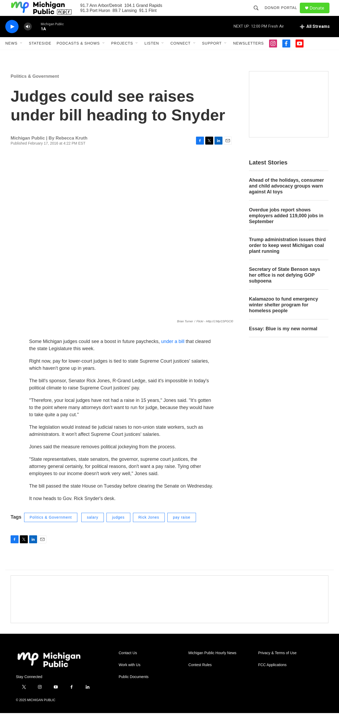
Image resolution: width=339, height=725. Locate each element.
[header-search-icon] (258, 13)
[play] (12, 39)
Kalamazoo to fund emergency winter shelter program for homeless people (283, 316)
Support (212, 55)
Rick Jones (149, 529)
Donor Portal (283, 14)
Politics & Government (35, 88)
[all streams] (315, 38)
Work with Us (129, 677)
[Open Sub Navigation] (21, 55)
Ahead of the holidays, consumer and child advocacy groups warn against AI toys (286, 197)
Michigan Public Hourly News (212, 665)
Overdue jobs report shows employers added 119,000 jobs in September (286, 227)
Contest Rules (200, 677)
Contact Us (128, 665)
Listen (151, 55)
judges (118, 529)
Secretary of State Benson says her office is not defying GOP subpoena (284, 287)
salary (92, 529)
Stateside (40, 55)
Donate (320, 14)
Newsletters (248, 55)
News (11, 55)
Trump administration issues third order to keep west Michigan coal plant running (287, 257)
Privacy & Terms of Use (277, 665)
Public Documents (134, 689)
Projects (122, 55)
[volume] (27, 39)
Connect (180, 55)
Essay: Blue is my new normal (283, 340)
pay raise (181, 529)
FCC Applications (272, 677)
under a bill (173, 353)
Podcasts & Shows (78, 55)
